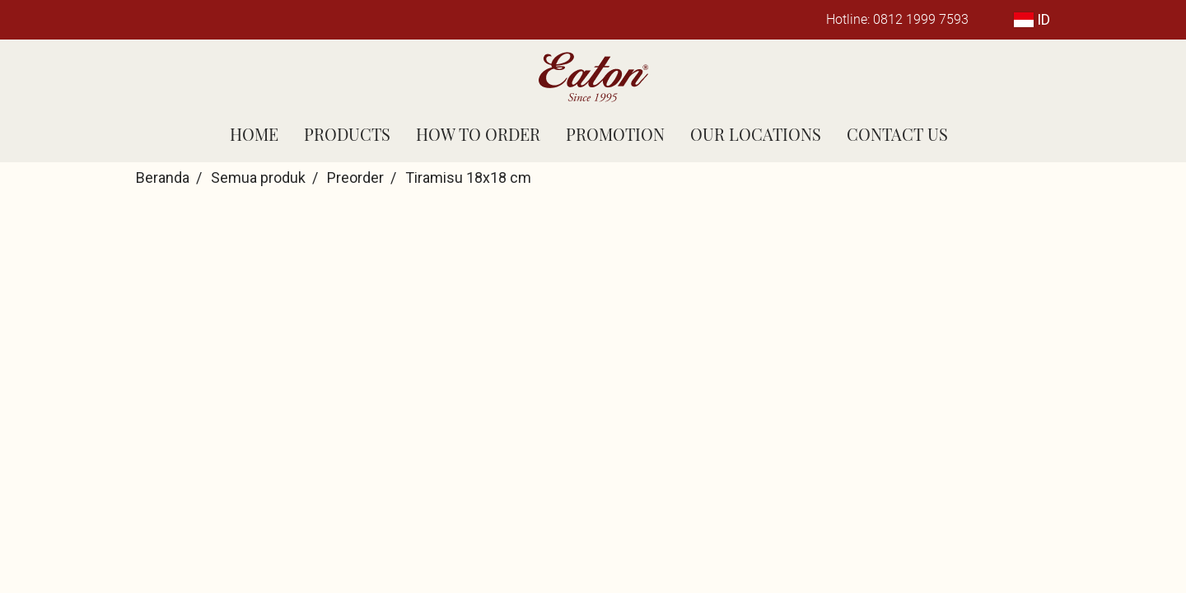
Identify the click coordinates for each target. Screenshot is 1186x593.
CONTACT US (897, 134)
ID (1032, 19)
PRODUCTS (347, 134)
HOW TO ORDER (478, 134)
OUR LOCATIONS (755, 134)
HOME (254, 134)
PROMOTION (615, 134)
